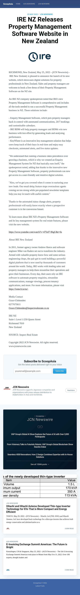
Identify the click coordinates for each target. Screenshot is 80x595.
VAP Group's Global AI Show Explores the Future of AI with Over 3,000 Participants (40, 435)
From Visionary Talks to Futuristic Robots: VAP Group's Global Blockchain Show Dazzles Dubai (40, 445)
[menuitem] (18, 4)
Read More (71, 390)
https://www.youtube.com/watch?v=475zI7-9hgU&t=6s (35, 232)
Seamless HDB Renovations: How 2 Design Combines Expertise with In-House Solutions (40, 455)
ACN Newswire (29, 4)
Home (18, 4)
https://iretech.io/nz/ (18, 289)
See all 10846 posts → (40, 464)
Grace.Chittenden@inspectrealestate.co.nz (29, 308)
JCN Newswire (44, 4)
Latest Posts (40, 586)
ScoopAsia (8, 4)
